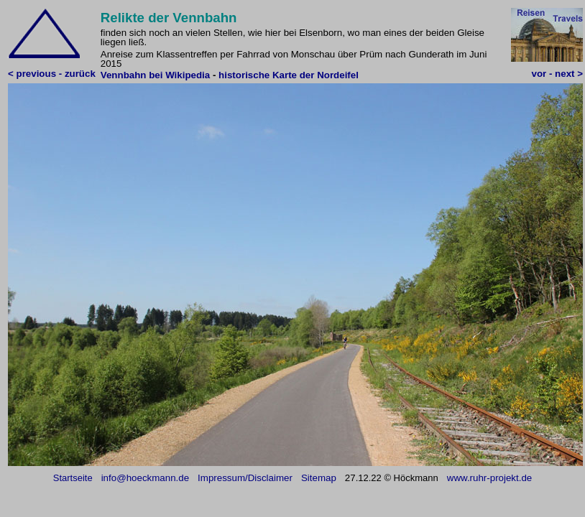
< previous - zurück (52, 73)
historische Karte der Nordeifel (288, 75)
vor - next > (557, 73)
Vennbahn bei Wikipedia (157, 75)
